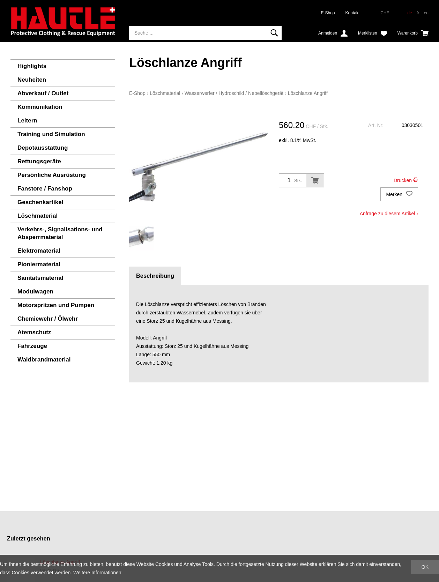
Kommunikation (39, 107)
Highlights (31, 66)
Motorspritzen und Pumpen (55, 305)
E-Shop (328, 12)
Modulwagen (35, 291)
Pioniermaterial (38, 264)
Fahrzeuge (32, 346)
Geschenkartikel (40, 202)
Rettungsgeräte (39, 161)
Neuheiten (31, 79)
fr (418, 12)
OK (425, 567)
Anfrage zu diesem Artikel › (389, 213)
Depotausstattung (42, 147)
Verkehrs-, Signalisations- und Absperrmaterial (60, 233)
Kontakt (352, 12)
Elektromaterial (38, 250)
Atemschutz (34, 332)
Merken (399, 194)
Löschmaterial (37, 215)
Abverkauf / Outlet (42, 93)
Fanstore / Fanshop (44, 188)
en (426, 12)
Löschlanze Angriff (308, 93)
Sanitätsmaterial (40, 278)
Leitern (27, 120)
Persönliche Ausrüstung (51, 175)
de (409, 12)
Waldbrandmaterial (43, 359)
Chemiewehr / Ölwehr (47, 318)
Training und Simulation (51, 134)
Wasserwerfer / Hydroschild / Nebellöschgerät (234, 93)
